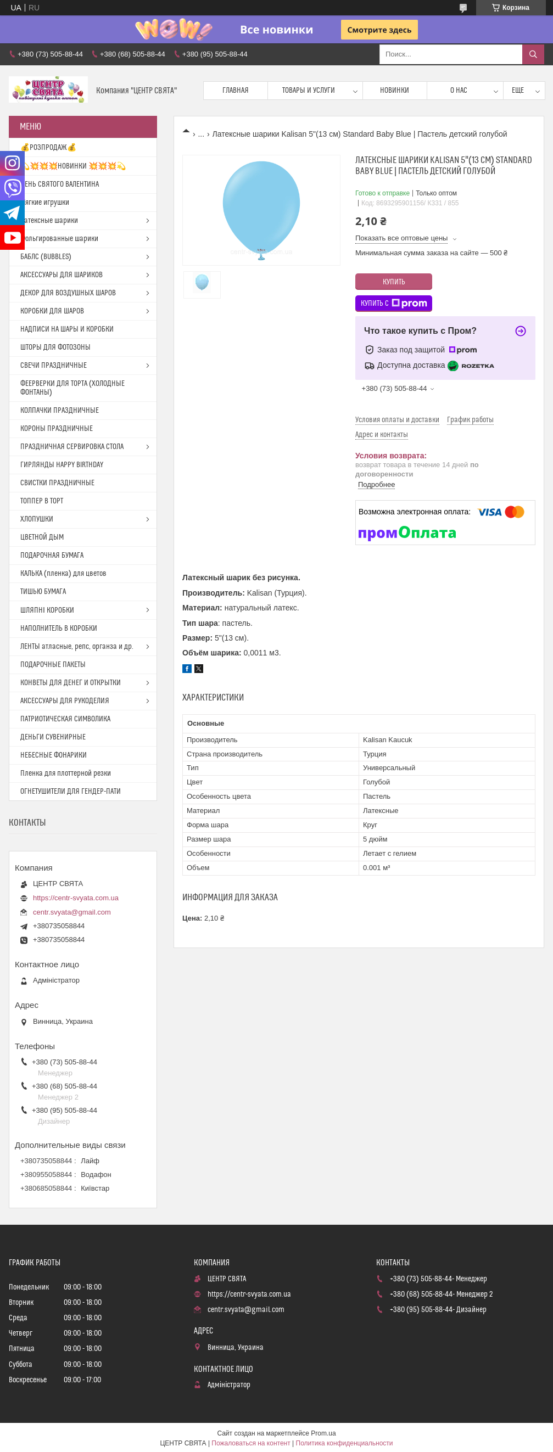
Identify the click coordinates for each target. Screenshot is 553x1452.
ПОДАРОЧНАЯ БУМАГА (51, 555)
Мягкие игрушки (44, 202)
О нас (458, 90)
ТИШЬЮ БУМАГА (43, 591)
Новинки (394, 90)
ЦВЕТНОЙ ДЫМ (42, 537)
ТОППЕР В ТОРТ (41, 501)
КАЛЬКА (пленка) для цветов (63, 573)
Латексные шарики (49, 220)
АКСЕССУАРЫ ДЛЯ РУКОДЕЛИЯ (64, 701)
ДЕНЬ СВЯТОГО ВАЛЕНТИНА (59, 184)
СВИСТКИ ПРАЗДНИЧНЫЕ (57, 483)
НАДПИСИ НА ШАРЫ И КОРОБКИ (67, 329)
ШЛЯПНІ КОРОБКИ (47, 610)
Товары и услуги (308, 90)
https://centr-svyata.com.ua (76, 898)
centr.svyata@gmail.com (72, 912)
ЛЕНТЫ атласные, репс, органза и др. (76, 646)
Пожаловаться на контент (250, 1443)
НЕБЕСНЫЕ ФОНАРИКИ (53, 755)
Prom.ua (323, 1433)
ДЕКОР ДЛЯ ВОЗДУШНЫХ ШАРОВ (68, 293)
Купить (394, 282)
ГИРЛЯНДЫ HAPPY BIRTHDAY (61, 465)
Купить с (394, 304)
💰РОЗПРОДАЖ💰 (48, 147)
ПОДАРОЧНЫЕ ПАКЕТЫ (53, 664)
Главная (235, 90)
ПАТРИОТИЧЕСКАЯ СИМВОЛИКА (65, 719)
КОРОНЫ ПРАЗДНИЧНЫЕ (56, 428)
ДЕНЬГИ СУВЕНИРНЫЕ (53, 737)
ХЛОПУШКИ (36, 519)
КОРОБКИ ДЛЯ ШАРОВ (52, 311)
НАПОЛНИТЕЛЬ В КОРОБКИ (58, 628)
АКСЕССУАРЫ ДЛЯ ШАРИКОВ (61, 275)
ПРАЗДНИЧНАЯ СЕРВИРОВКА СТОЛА (72, 446)
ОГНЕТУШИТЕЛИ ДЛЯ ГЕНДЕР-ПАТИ (70, 791)
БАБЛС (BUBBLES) (45, 257)
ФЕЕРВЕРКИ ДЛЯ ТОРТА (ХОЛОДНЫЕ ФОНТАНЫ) (72, 388)
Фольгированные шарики (59, 238)
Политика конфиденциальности (344, 1443)
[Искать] (533, 54)
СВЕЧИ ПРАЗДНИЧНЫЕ (53, 365)
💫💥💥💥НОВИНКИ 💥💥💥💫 (73, 166)
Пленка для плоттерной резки (65, 773)
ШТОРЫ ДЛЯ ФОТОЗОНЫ (55, 347)
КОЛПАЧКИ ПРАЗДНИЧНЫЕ (59, 410)
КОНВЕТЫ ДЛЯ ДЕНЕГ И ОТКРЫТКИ (70, 683)
